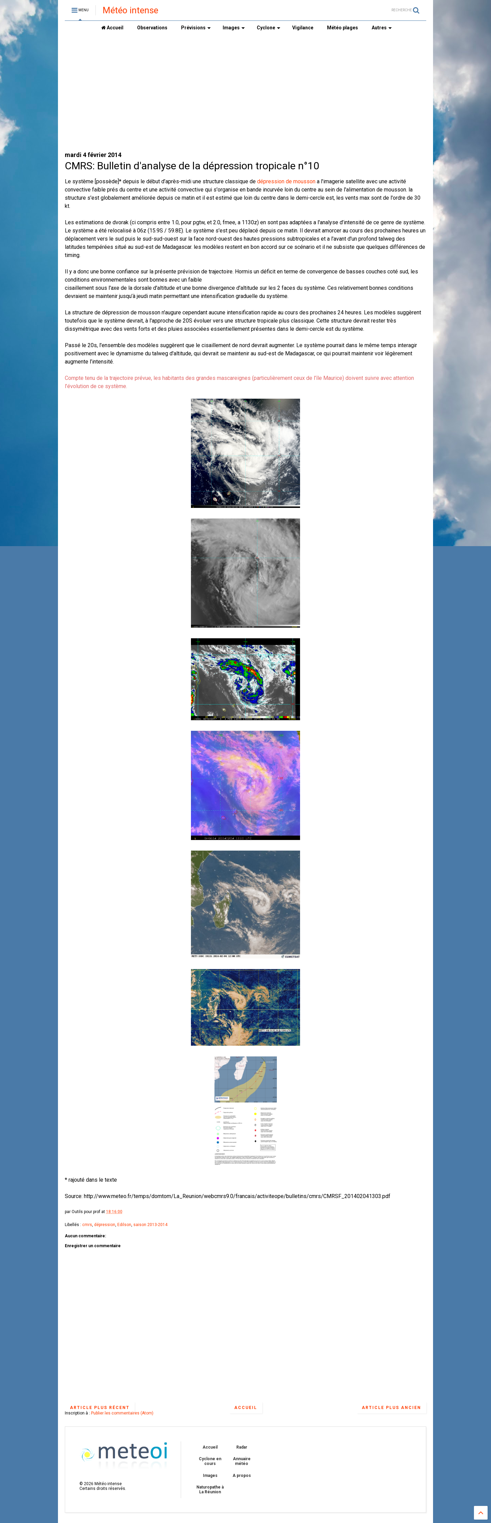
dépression (104, 1224)
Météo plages (342, 27)
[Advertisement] (245, 92)
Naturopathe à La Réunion (210, 1489)
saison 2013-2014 (150, 1224)
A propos (242, 1475)
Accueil (112, 27)
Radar (241, 1447)
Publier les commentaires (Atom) (122, 1413)
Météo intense (130, 10)
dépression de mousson (286, 181)
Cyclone (268, 27)
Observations (152, 27)
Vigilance (302, 27)
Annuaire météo (242, 1461)
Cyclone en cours (210, 1461)
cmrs (87, 1224)
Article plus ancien (391, 1407)
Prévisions (196, 27)
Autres (382, 27)
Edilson (124, 1224)
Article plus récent (100, 1407)
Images (234, 27)
